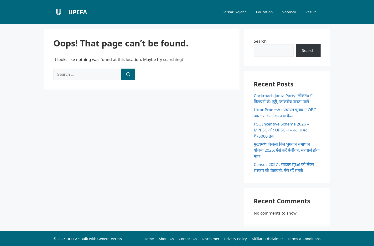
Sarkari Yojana (234, 12)
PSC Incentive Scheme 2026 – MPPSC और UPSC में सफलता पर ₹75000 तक (281, 130)
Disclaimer (210, 238)
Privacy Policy (235, 238)
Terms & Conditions (304, 238)
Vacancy (289, 12)
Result (310, 12)
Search (260, 41)
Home (149, 238)
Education (264, 12)
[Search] (128, 74)
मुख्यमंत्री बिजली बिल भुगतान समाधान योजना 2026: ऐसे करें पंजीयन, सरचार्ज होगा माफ (287, 150)
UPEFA (77, 12)
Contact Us (188, 238)
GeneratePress (109, 238)
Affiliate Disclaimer (267, 238)
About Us (166, 238)
